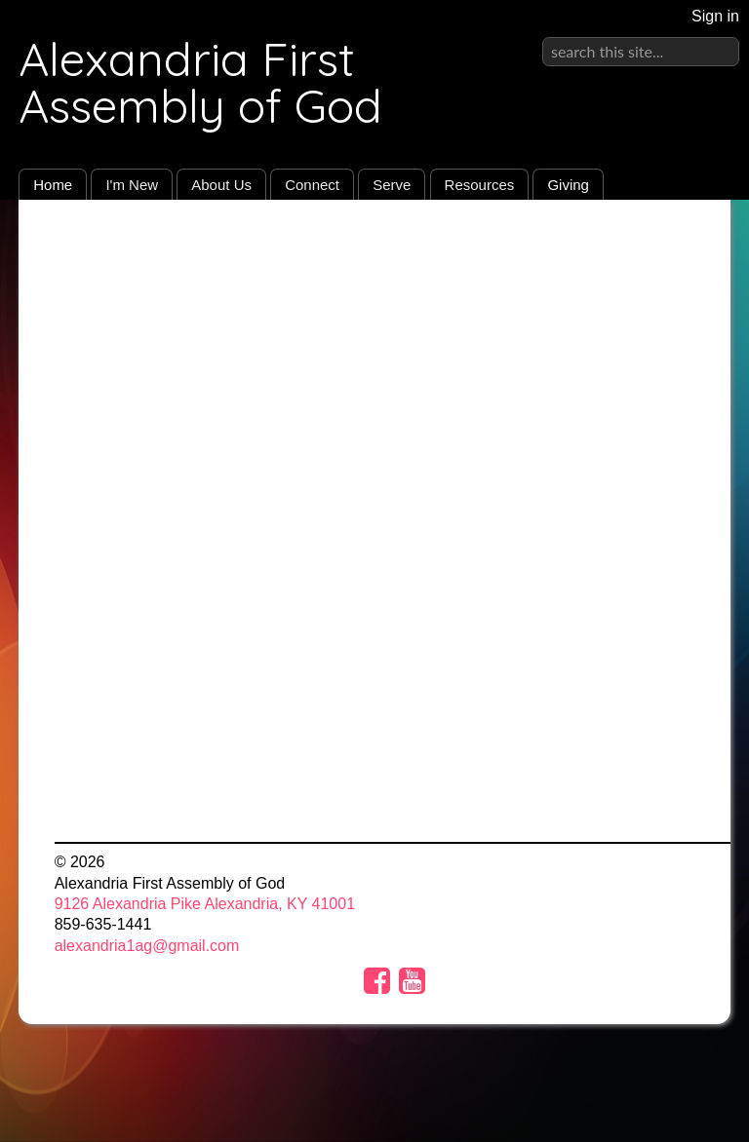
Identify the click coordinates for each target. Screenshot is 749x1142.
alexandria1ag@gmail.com (147, 945)
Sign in (715, 16)
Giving (568, 184)
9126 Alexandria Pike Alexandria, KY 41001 (205, 903)
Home (52, 184)
